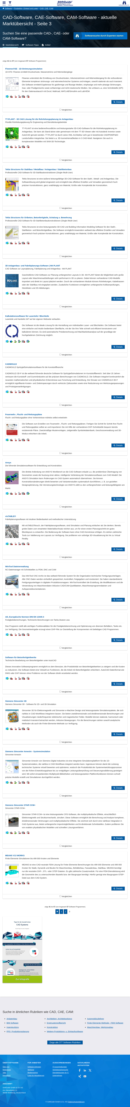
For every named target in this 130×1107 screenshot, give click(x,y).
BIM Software (12, 1023)
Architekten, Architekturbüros (59, 1019)
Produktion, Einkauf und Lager (26, 8)
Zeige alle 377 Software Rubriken (65, 1042)
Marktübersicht (12, 45)
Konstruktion (52, 1027)
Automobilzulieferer (95, 1019)
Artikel (47, 45)
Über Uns (6, 1067)
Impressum (7, 1075)
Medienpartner (33, 1073)
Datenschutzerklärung (76, 1102)
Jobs (4, 1073)
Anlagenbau (12, 1019)
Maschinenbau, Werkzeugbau (100, 1027)
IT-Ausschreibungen (60, 1067)
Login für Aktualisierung (36, 1075)
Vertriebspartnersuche (60, 1070)
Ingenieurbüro (13, 1027)
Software (8, 8)
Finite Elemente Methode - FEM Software (105, 1023)
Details (119, 102)
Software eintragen (34, 1067)
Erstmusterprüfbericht (56, 1023)
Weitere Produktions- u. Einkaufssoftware (65, 1031)
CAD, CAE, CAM (46, 8)
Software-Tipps (32, 45)
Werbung (31, 1070)
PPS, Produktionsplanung (18, 1031)
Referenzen (7, 1070)
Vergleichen (65, 110)
